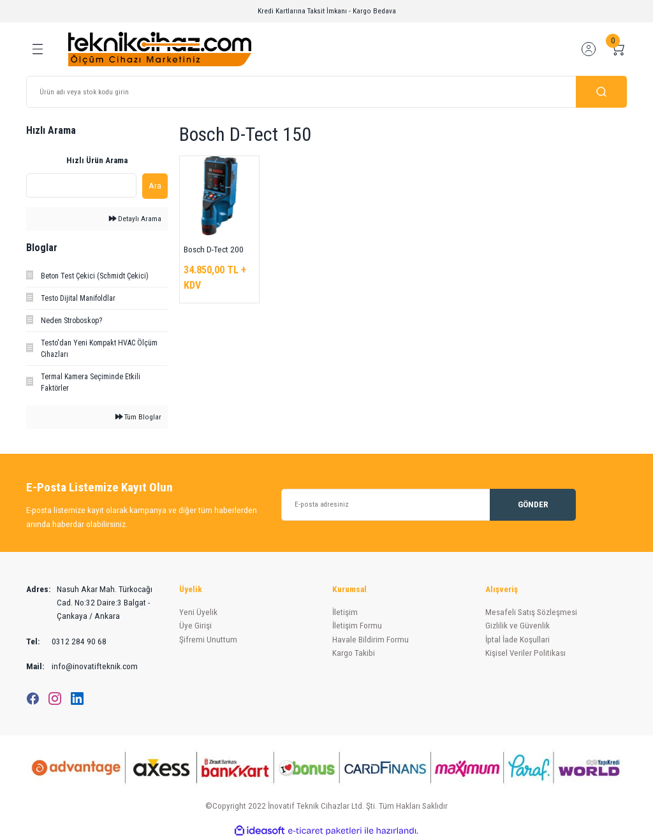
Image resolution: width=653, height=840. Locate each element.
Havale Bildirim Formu (370, 639)
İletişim (345, 612)
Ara (155, 186)
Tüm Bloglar (138, 416)
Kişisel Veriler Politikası (525, 653)
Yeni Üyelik (198, 612)
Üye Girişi (195, 625)
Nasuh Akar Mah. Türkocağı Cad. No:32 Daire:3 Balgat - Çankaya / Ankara (89, 603)
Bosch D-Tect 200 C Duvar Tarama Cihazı (214, 251)
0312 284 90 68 (66, 641)
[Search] (326, 92)
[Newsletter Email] (428, 505)
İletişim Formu (357, 625)
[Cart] (618, 49)
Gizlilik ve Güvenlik (517, 625)
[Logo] (159, 48)
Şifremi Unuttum (208, 639)
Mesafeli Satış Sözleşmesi (531, 612)
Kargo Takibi (353, 653)
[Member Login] (589, 49)
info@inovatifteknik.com (82, 666)
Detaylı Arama (135, 218)
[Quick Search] (81, 185)
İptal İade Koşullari (517, 639)
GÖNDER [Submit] (533, 504)
